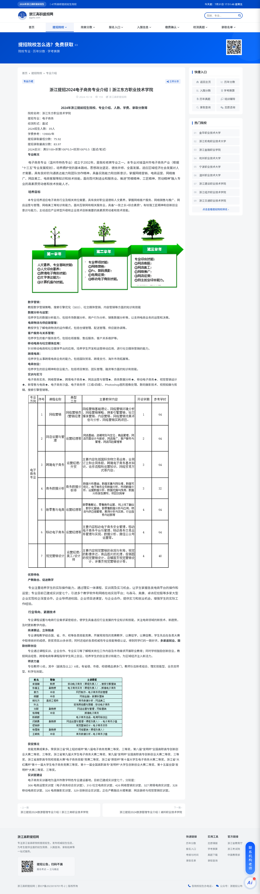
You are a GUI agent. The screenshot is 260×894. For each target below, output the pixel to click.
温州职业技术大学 (210, 175)
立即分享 (173, 81)
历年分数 (191, 843)
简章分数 (88, 27)
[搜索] (239, 15)
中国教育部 (233, 855)
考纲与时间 (192, 855)
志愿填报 (213, 843)
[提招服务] (250, 883)
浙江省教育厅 (234, 843)
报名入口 (116, 27)
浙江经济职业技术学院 (212, 192)
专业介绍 (51, 73)
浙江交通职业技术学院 (212, 200)
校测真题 (200, 27)
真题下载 (213, 855)
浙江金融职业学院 (210, 150)
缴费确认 (172, 27)
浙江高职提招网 (26, 886)
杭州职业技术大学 (210, 158)
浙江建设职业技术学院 (212, 183)
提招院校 (60, 27)
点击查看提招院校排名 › (216, 209)
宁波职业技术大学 (210, 167)
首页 (31, 27)
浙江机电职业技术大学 (212, 141)
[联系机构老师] (250, 858)
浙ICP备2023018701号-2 (51, 886)
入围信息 (144, 27)
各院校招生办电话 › (202, 886)
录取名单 (228, 27)
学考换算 (213, 849)
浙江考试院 (233, 849)
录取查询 (213, 860)
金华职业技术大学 (210, 133)
